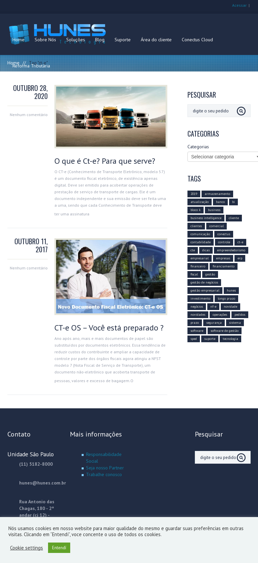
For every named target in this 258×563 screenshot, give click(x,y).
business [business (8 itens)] (214, 210)
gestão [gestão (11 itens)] (210, 274)
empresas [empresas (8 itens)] (223, 258)
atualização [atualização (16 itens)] (199, 202)
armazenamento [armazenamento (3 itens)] (217, 194)
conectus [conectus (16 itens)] (223, 234)
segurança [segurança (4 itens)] (214, 322)
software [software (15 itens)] (196, 330)
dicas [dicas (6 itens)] (206, 250)
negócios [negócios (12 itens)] (196, 306)
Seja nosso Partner (105, 468)
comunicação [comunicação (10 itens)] (200, 234)
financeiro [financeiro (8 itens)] (197, 266)
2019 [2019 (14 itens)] (193, 194)
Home (18, 40)
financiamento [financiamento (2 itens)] (223, 266)
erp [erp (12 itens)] (240, 258)
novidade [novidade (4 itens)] (230, 306)
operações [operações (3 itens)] (220, 314)
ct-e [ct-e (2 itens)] (240, 242)
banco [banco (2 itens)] (220, 202)
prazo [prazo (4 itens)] (194, 322)
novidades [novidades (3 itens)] (197, 314)
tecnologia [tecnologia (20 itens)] (230, 339)
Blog (99, 40)
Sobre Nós (45, 40)
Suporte (123, 40)
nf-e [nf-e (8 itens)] (213, 306)
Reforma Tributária (31, 66)
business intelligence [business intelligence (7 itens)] (205, 218)
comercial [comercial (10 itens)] (216, 226)
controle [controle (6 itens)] (224, 242)
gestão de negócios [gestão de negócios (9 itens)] (204, 282)
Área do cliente (156, 40)
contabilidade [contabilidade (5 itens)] (200, 242)
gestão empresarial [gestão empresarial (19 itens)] (204, 290)
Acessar (239, 5)
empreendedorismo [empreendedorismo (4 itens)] (231, 250)
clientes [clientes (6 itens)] (196, 226)
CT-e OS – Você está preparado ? (109, 327)
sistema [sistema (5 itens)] (235, 322)
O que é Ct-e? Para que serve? (104, 161)
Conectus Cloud (197, 40)
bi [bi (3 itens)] (233, 202)
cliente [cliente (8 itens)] (234, 218)
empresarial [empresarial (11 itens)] (199, 258)
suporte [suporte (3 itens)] (209, 339)
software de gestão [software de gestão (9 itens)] (225, 330)
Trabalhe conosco (104, 474)
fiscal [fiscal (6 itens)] (194, 274)
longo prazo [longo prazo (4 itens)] (226, 298)
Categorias (198, 147)
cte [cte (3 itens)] (192, 250)
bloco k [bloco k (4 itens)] (195, 210)
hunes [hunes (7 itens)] (231, 290)
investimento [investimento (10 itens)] (200, 298)
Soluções (75, 40)
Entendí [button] (59, 548)
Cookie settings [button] (26, 548)
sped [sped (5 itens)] (193, 339)
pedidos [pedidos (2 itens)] (239, 314)
